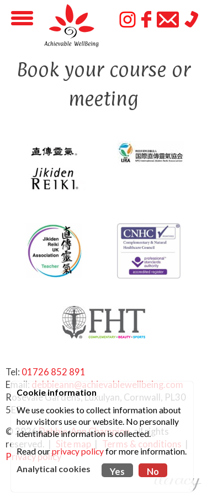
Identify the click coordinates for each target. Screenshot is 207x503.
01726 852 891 (54, 372)
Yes (117, 471)
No (153, 471)
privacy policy (78, 451)
